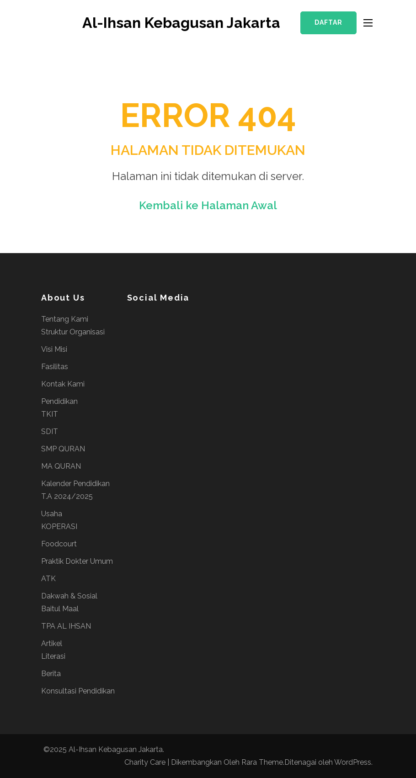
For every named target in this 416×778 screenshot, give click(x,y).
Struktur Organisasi (73, 332)
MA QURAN (61, 466)
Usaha (51, 513)
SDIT (49, 431)
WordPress (352, 762)
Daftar (328, 22)
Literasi (53, 656)
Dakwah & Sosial (69, 596)
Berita (51, 673)
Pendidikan (59, 401)
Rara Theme (262, 762)
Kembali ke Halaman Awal (208, 205)
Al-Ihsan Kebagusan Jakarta (181, 22)
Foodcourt (59, 544)
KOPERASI (59, 526)
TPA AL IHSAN (66, 626)
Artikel (51, 643)
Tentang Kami (64, 319)
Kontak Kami (63, 384)
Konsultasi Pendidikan (78, 691)
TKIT (49, 414)
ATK (48, 578)
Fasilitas (54, 366)
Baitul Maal (60, 608)
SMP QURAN (63, 449)
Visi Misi (54, 349)
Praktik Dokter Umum (77, 561)
